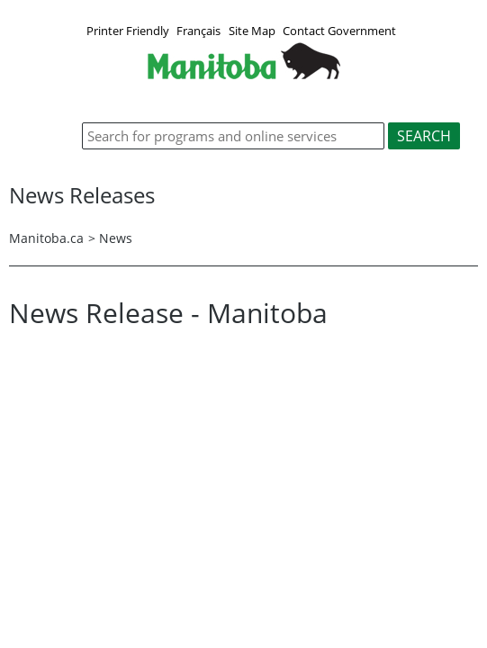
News (115, 238)
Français (198, 30)
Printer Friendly (127, 30)
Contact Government (339, 30)
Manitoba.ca (46, 238)
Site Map (252, 30)
